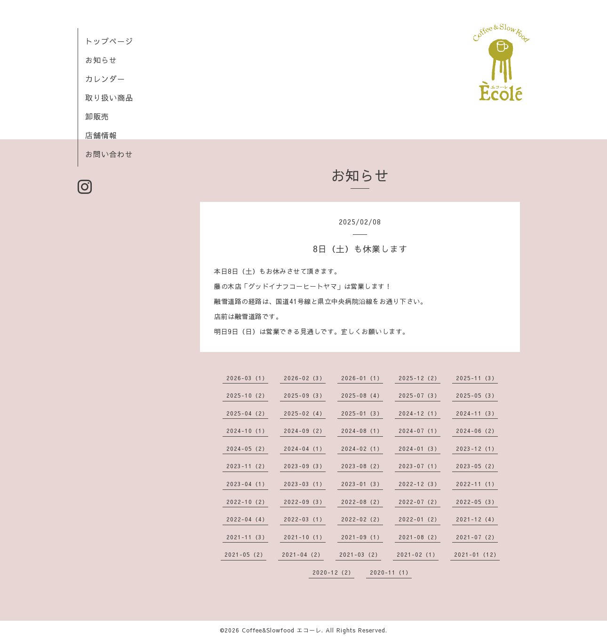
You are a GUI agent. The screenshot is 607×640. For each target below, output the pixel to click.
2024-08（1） (362, 430)
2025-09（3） (305, 395)
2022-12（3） (419, 484)
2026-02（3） (305, 378)
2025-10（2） (247, 395)
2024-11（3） (477, 413)
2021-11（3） (247, 537)
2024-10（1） (247, 430)
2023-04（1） (247, 484)
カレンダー (105, 78)
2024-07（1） (419, 430)
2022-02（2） (362, 519)
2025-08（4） (362, 395)
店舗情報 (101, 135)
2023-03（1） (305, 484)
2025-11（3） (477, 378)
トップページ (109, 41)
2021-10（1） (305, 537)
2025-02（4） (305, 413)
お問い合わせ (109, 154)
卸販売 (97, 116)
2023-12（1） (477, 448)
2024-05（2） (247, 448)
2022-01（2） (419, 519)
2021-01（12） (477, 554)
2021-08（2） (419, 537)
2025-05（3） (477, 395)
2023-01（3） (362, 484)
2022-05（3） (477, 501)
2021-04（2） (303, 554)
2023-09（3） (305, 466)
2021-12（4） (477, 519)
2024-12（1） (419, 413)
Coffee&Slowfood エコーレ (281, 630)
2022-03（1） (305, 519)
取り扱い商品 (109, 97)
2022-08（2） (362, 501)
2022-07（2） (419, 501)
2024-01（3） (419, 448)
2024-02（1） (362, 448)
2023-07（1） (419, 466)
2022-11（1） (477, 484)
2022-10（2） (247, 501)
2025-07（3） (419, 395)
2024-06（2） (477, 430)
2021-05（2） (245, 554)
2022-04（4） (247, 519)
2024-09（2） (305, 430)
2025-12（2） (419, 378)
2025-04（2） (247, 413)
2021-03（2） (360, 554)
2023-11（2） (247, 466)
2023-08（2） (362, 466)
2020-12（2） (333, 572)
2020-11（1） (391, 572)
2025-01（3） (362, 413)
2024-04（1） (305, 448)
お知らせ (101, 60)
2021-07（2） (477, 537)
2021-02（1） (418, 554)
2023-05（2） (477, 466)
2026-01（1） (362, 378)
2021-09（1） (362, 537)
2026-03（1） (247, 378)
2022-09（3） (305, 501)
